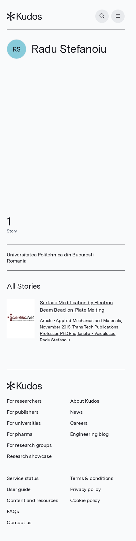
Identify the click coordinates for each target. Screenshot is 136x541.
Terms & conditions (91, 478)
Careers (79, 423)
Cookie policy (85, 500)
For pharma (19, 434)
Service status (22, 478)
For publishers (22, 412)
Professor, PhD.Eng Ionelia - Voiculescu (77, 333)
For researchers (24, 401)
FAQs (13, 511)
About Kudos (84, 401)
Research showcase (29, 456)
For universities (24, 423)
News (76, 412)
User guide (19, 489)
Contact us (19, 522)
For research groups (29, 445)
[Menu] (118, 16)
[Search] (102, 16)
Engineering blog (89, 434)
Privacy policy (85, 489)
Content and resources (32, 500)
